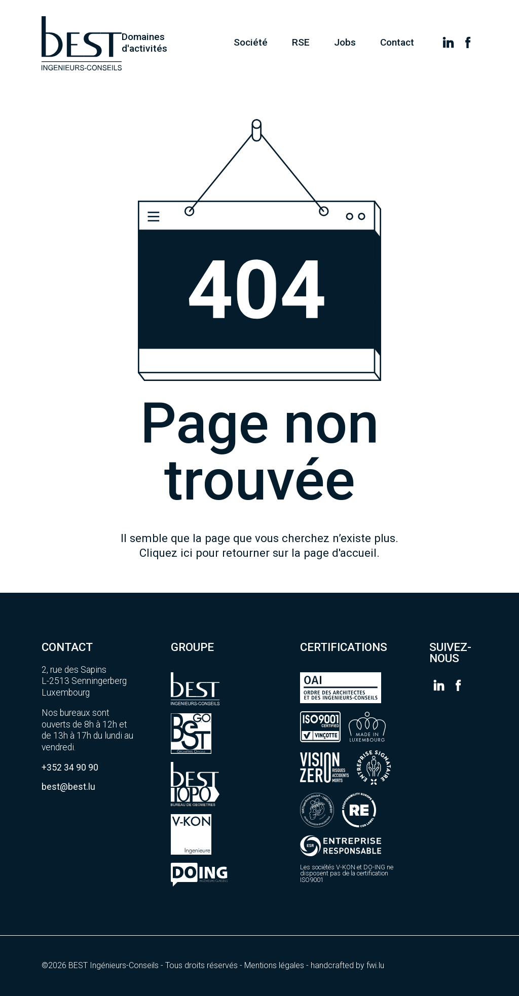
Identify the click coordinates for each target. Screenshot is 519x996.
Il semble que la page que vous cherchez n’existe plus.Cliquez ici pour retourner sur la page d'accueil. (259, 545)
